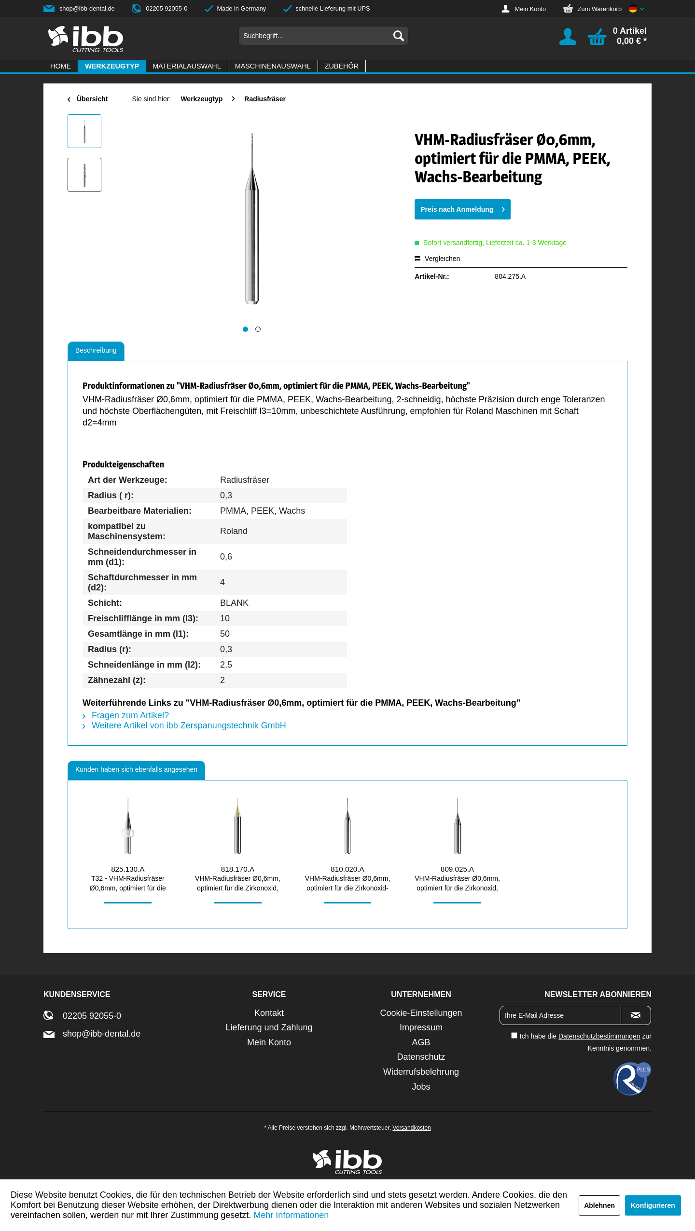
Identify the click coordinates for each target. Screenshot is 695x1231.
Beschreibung (96, 350)
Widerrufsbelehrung (421, 1072)
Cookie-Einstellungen (421, 1013)
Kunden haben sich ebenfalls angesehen (136, 769)
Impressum (421, 1027)
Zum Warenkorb (600, 9)
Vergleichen (437, 258)
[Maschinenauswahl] (273, 66)
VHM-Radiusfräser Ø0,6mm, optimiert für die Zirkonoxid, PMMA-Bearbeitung (237, 884)
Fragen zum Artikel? (126, 715)
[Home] (60, 66)
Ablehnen (599, 1205)
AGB (421, 1042)
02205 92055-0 (166, 8)
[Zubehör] (341, 66)
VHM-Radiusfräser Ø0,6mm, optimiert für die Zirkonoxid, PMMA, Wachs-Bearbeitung (457, 884)
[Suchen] (399, 35)
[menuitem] (323, 35)
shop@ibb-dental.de (87, 8)
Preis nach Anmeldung (462, 207)
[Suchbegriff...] (323, 35)
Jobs (421, 1087)
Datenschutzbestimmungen (599, 1036)
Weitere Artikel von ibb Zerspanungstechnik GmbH (184, 725)
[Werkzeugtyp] (112, 66)
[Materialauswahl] (187, 66)
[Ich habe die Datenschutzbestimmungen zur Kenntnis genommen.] (514, 1035)
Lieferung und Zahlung (268, 1027)
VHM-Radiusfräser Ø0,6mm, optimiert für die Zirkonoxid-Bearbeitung (347, 884)
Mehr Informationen (291, 1215)
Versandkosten (411, 1127)
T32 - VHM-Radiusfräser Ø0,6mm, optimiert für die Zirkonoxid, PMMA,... (128, 884)
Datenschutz (421, 1057)
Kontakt (269, 1013)
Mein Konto (530, 9)
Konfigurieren (653, 1205)
